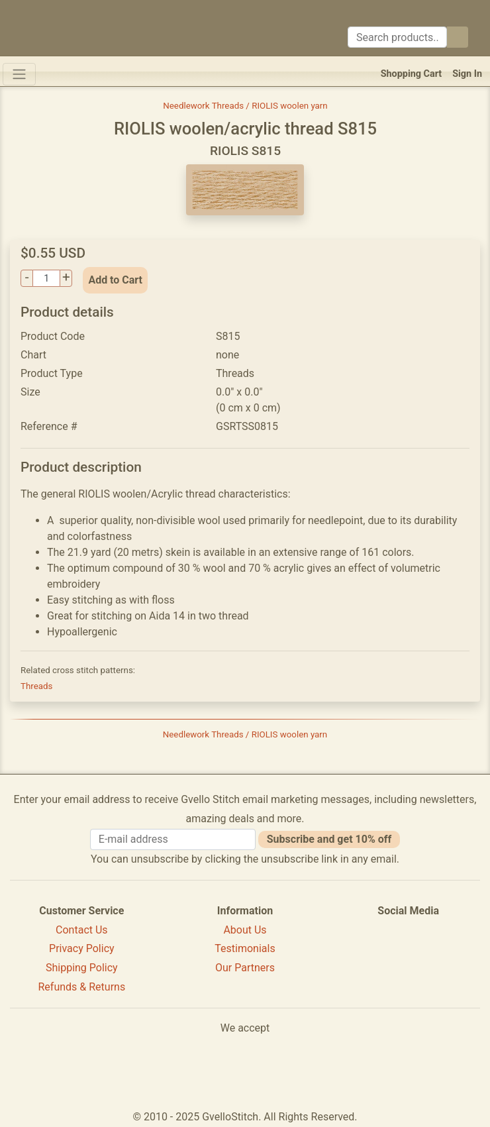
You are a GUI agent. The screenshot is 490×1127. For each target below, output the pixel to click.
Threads (36, 686)
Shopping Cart (411, 74)
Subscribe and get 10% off (329, 839)
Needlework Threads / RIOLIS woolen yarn (245, 106)
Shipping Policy (82, 967)
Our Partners (245, 967)
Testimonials (245, 948)
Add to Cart (115, 280)
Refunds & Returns (82, 987)
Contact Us (82, 930)
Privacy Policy (82, 948)
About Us (244, 930)
